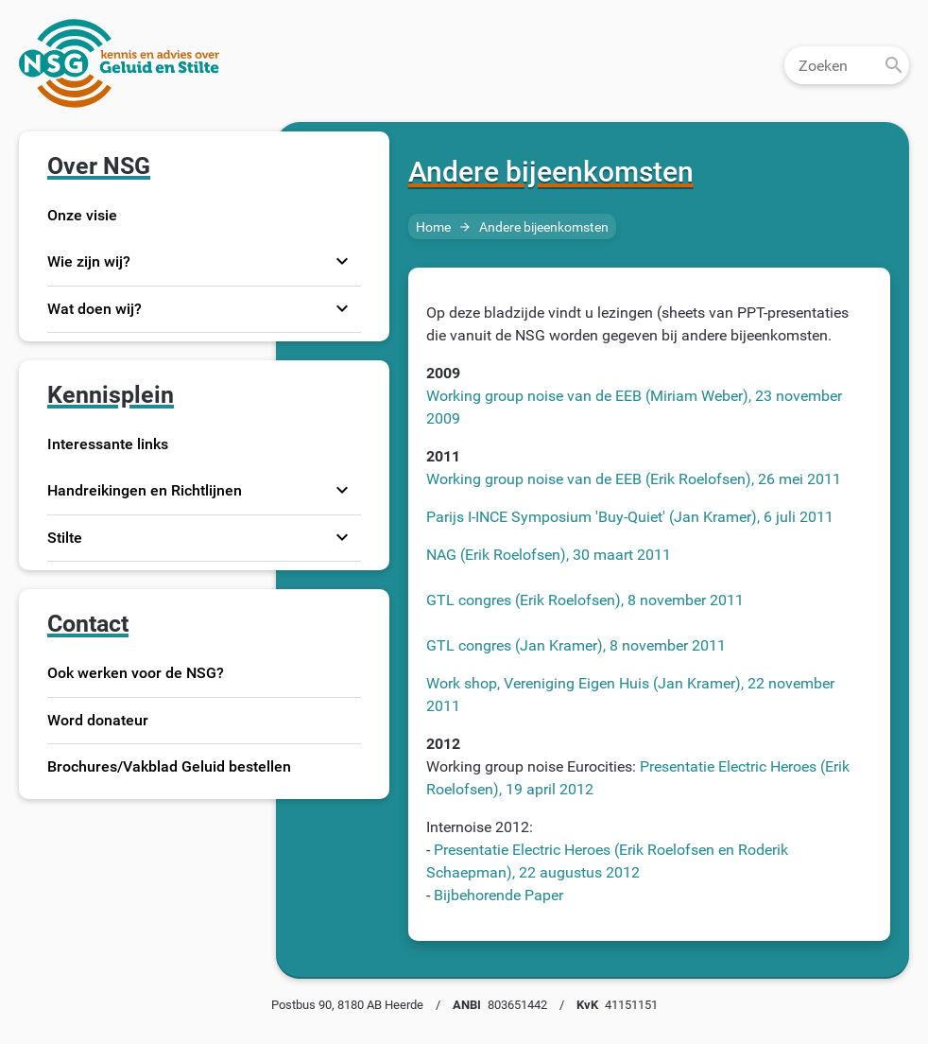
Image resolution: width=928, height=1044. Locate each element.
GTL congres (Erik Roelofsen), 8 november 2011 (585, 603)
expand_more (342, 264)
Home (433, 230)
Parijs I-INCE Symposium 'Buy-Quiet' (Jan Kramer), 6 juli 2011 (629, 520)
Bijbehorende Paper (496, 898)
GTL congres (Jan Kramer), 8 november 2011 (576, 648)
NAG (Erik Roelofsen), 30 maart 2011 (548, 557)
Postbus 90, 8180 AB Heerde (347, 1007)
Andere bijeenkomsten (544, 230)
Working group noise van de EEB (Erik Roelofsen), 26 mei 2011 (633, 482)
